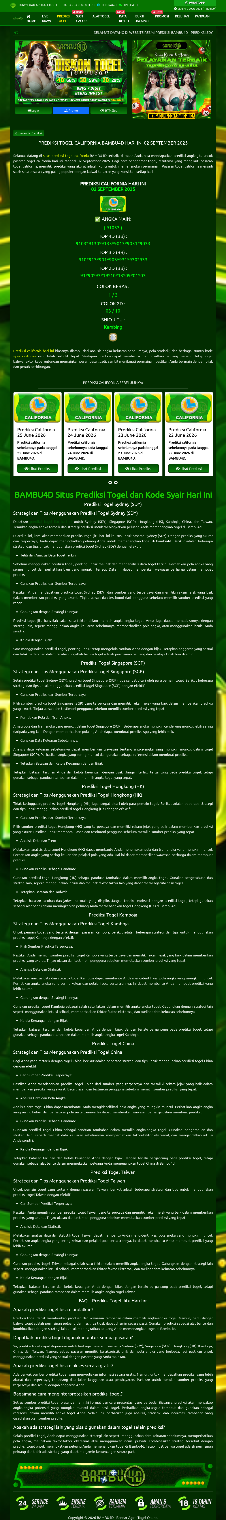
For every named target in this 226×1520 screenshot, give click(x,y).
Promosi (162, 16)
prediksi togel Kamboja (31, 937)
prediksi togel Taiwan (29, 1194)
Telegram (106, 5)
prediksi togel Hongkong (62, 803)
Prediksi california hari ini (33, 350)
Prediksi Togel (63, 18)
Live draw (46, 18)
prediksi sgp (139, 731)
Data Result (124, 18)
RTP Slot (108, 110)
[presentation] (110, 482)
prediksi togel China (197, 1060)
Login (33, 110)
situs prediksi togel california (66, 155)
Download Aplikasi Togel (34, 5)
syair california (24, 356)
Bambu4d (194, 526)
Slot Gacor (81, 18)
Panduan (202, 16)
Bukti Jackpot (142, 18)
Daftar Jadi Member (77, 5)
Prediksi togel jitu (27, 620)
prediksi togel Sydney (89, 546)
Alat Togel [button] (101, 16)
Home (31, 19)
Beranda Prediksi (28, 133)
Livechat (127, 5)
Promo (71, 110)
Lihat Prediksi (37, 468)
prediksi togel (62, 564)
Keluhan (182, 16)
